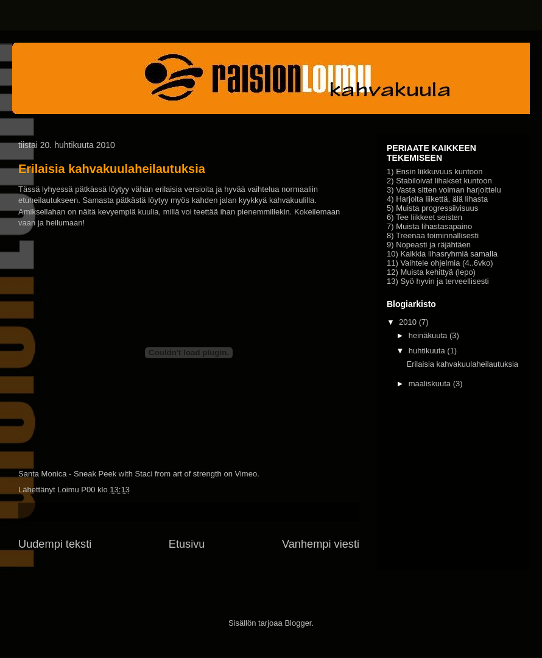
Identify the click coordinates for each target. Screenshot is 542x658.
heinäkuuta (428, 335)
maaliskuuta (430, 383)
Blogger (297, 623)
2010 (408, 322)
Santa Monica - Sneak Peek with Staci (85, 473)
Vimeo (246, 473)
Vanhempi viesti (320, 544)
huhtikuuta (427, 350)
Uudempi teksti (54, 544)
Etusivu (187, 544)
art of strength (197, 473)
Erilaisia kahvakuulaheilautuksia (111, 168)
